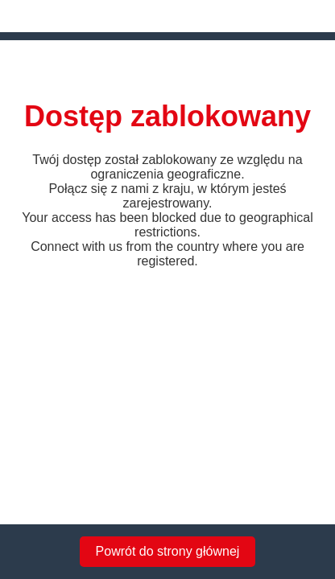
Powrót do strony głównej (168, 551)
